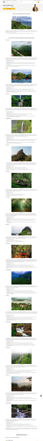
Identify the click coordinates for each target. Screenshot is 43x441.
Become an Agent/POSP (14, 0)
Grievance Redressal (5, 0)
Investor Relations (9, 0)
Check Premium (9, 8)
